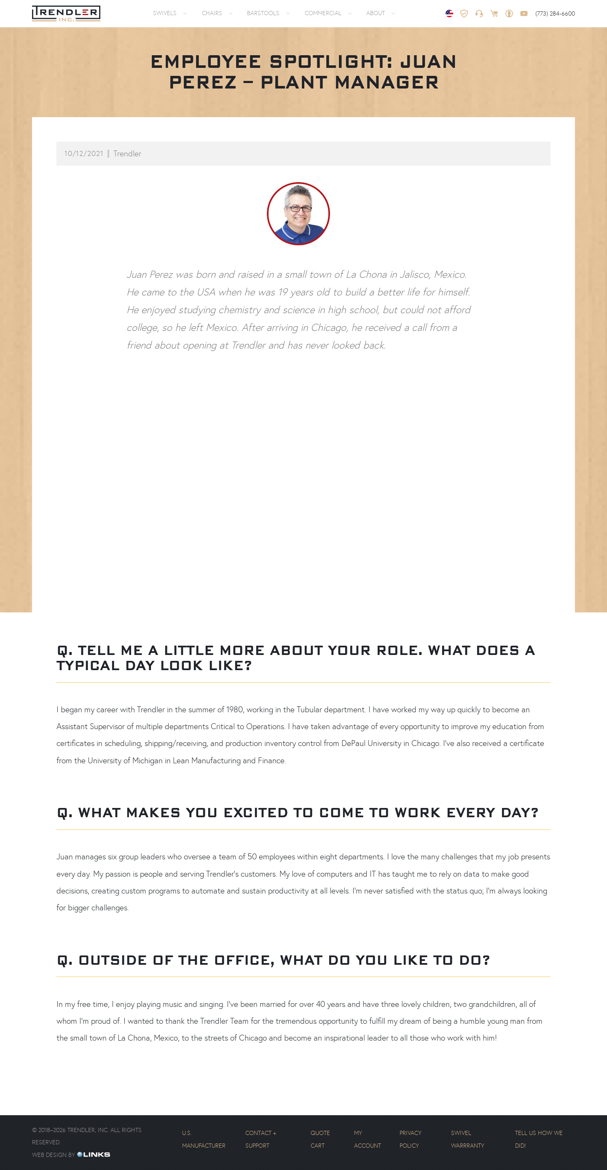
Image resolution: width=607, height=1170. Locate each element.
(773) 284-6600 (555, 13)
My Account (367, 1139)
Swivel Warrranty (467, 1139)
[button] (168, 13)
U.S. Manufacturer (204, 1139)
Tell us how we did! (539, 1139)
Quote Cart (320, 1139)
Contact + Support (260, 1139)
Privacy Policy (411, 1139)
